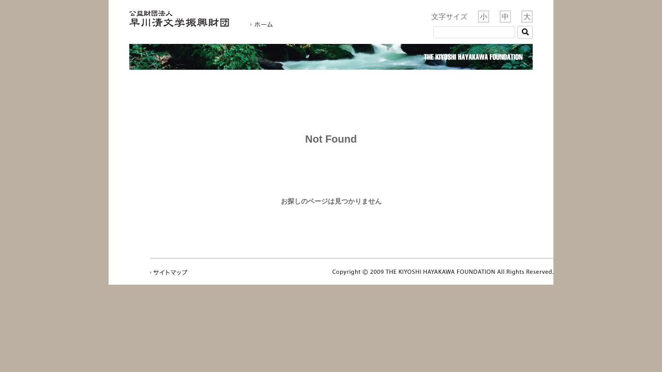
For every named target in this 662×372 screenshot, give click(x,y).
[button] (525, 32)
